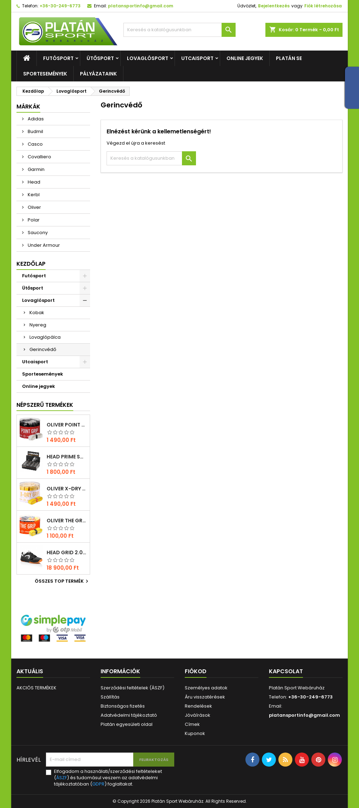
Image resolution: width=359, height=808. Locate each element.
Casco (35, 144)
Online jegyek (244, 58)
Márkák (28, 106)
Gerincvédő (42, 349)
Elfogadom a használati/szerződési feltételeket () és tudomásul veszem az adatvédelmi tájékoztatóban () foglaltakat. (108, 777)
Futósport (58, 58)
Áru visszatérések (205, 697)
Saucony (37, 232)
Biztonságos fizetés (123, 706)
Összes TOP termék (62, 581)
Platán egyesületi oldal (127, 724)
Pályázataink (98, 73)
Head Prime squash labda (67, 456)
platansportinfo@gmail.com (140, 6)
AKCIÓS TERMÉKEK (36, 687)
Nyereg (37, 325)
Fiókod (195, 671)
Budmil (35, 131)
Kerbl (33, 194)
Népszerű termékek (44, 405)
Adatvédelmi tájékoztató (129, 715)
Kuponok (195, 733)
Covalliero (39, 156)
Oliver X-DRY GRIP (67, 488)
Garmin (36, 169)
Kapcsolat (286, 671)
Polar (33, 220)
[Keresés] (179, 30)
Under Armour (43, 245)
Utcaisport (197, 58)
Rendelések (198, 706)
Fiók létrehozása (323, 6)
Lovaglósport (147, 58)
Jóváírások (197, 715)
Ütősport (100, 58)
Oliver (34, 207)
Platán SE (289, 58)
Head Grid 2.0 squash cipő (67, 552)
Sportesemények (45, 73)
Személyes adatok (206, 687)
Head (33, 182)
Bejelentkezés (274, 6)
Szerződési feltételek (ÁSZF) (132, 687)
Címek (192, 724)
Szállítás (110, 697)
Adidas (35, 118)
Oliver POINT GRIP (67, 425)
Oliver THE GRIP (67, 520)
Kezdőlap (31, 264)
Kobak (36, 312)
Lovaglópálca (45, 337)
